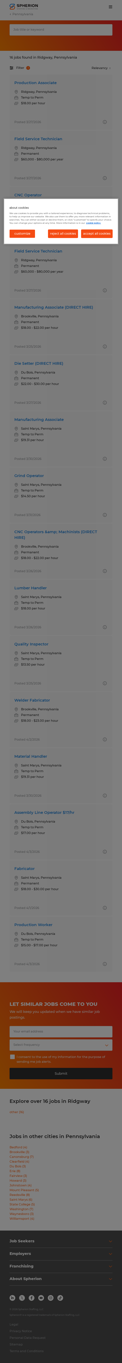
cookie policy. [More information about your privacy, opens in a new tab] (93, 223)
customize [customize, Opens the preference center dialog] (22, 233)
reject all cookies (63, 233)
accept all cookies (97, 233)
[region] (61, 221)
